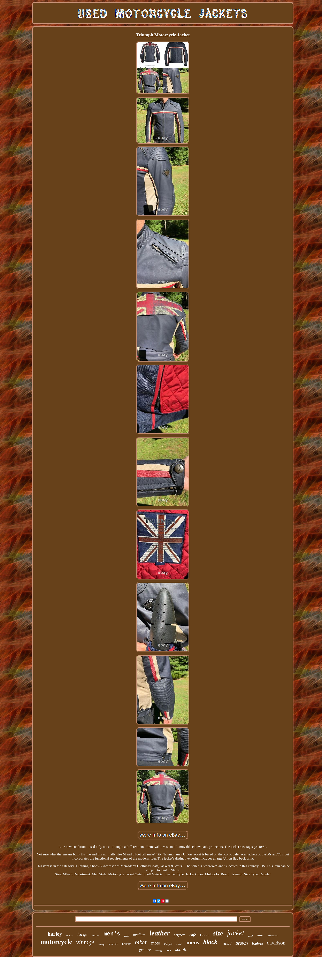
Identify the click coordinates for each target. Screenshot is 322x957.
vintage (85, 942)
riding (102, 944)
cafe (193, 935)
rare (260, 935)
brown (242, 943)
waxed (227, 943)
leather (160, 933)
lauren (96, 935)
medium (139, 935)
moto (155, 943)
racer (204, 934)
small (179, 944)
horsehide (113, 944)
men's (112, 934)
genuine (145, 950)
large (82, 934)
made (126, 936)
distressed (272, 935)
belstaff (126, 944)
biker (141, 942)
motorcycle (56, 942)
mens (192, 942)
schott (180, 949)
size (218, 933)
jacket (235, 933)
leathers (257, 944)
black (210, 942)
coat (168, 950)
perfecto (179, 935)
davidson (276, 943)
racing (158, 950)
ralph (168, 944)
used (250, 936)
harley (54, 934)
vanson (69, 935)
